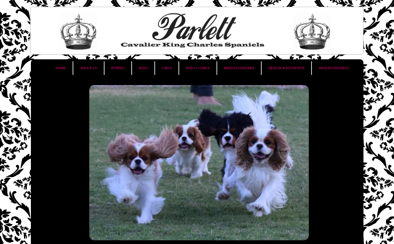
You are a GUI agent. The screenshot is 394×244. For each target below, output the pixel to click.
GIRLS (167, 68)
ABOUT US (88, 68)
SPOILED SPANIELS (334, 68)
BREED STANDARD (239, 68)
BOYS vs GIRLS (197, 68)
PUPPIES (118, 68)
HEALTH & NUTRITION (286, 68)
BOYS (143, 68)
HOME (61, 68)
